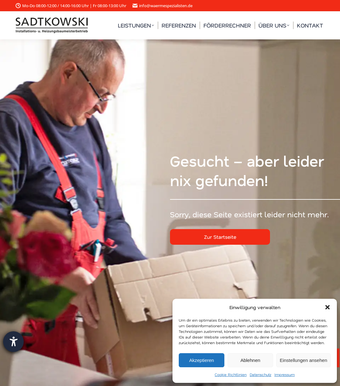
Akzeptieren (201, 360)
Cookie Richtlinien (231, 374)
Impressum (284, 374)
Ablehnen (250, 360)
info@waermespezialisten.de (162, 6)
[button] (327, 307)
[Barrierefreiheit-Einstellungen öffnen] (13, 341)
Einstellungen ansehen (303, 360)
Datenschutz (260, 374)
